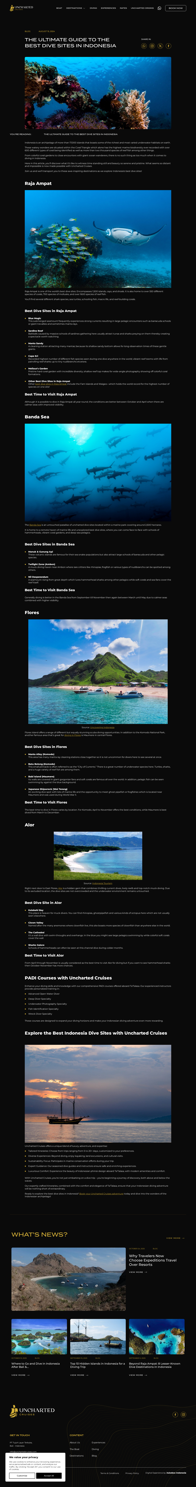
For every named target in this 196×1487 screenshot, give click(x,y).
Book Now (176, 8)
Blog (94, 1455)
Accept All (49, 1475)
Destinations (77, 1455)
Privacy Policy (132, 1473)
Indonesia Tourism (102, 883)
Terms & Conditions (109, 1473)
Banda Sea (35, 525)
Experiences (98, 1442)
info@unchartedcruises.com (23, 1452)
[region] (35, 1467)
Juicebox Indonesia (176, 1473)
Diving (95, 1449)
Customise (22, 1475)
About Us (75, 1442)
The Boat (74, 1449)
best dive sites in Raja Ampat (51, 384)
